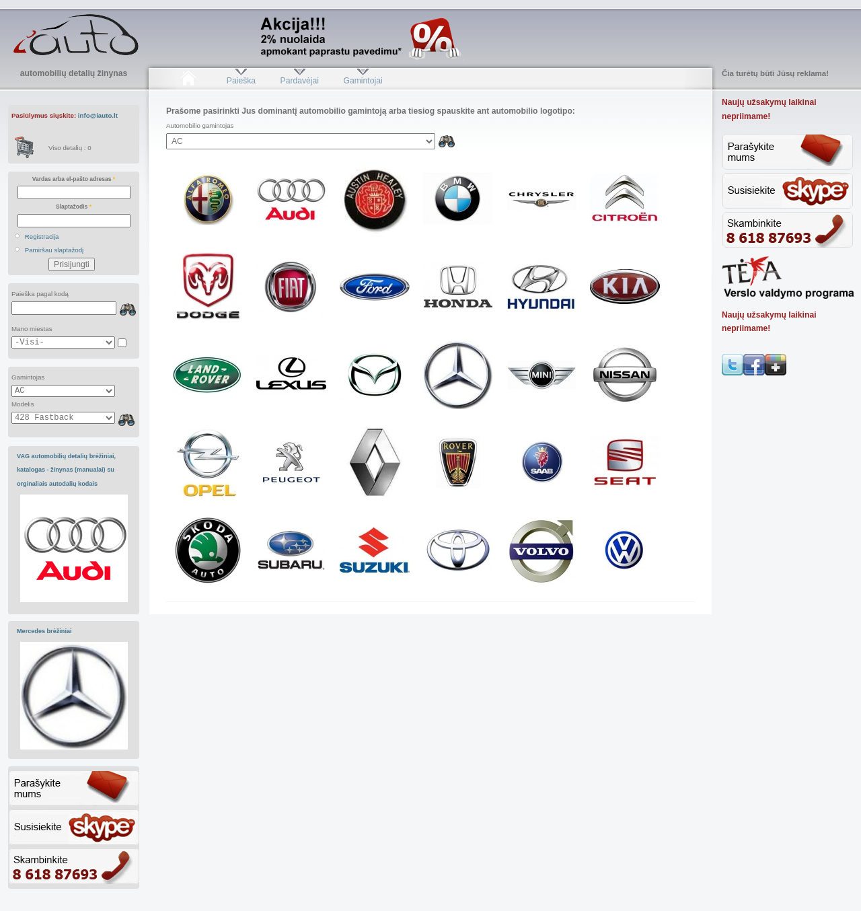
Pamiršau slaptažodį (54, 250)
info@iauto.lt (98, 115)
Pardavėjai (299, 80)
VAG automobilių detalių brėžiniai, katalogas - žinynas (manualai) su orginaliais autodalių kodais (66, 470)
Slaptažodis (73, 206)
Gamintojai (362, 80)
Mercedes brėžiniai (44, 631)
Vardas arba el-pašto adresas (73, 179)
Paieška (241, 80)
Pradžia (188, 80)
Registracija (42, 236)
